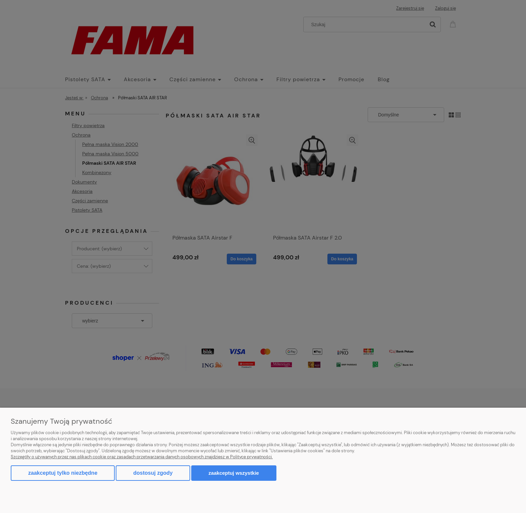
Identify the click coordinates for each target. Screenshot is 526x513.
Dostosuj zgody (152, 473)
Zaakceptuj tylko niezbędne (62, 473)
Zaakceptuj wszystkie (234, 473)
